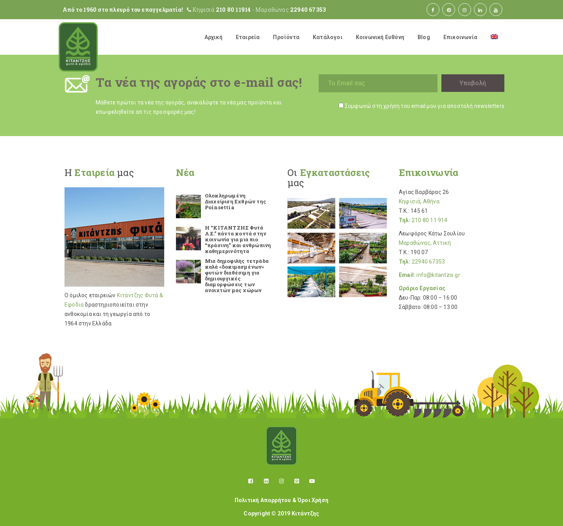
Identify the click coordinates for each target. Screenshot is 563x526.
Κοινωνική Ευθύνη (380, 37)
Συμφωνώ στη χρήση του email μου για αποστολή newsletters (424, 106)
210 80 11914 (233, 9)
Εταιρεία (248, 37)
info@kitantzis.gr (438, 275)
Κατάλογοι (327, 37)
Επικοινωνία (460, 37)
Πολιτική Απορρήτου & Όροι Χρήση (281, 500)
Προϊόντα (286, 37)
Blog (424, 37)
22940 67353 (308, 9)
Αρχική (213, 37)
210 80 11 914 (430, 220)
